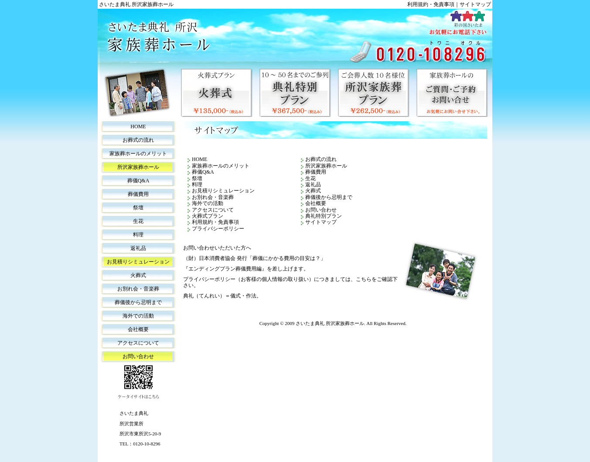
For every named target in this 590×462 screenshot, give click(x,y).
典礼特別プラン (295, 93)
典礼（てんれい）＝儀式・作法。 (222, 296)
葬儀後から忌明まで (138, 302)
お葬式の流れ (138, 140)
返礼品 (138, 248)
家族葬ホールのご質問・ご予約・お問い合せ (452, 93)
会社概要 (138, 329)
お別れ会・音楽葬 (138, 289)
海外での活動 (138, 316)
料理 (138, 235)
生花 (138, 221)
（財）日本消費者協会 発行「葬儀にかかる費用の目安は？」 (254, 258)
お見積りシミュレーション (138, 262)
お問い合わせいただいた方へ (217, 248)
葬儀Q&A (138, 181)
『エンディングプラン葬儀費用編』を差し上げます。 (246, 269)
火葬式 (138, 275)
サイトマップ (475, 4)
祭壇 (138, 208)
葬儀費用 (138, 194)
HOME (138, 126)
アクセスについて (138, 343)
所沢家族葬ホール (138, 167)
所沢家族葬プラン (373, 93)
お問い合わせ (138, 356)
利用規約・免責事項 (430, 4)
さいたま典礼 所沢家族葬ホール (330, 323)
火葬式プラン (216, 93)
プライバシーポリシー (218, 229)
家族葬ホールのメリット (138, 154)
